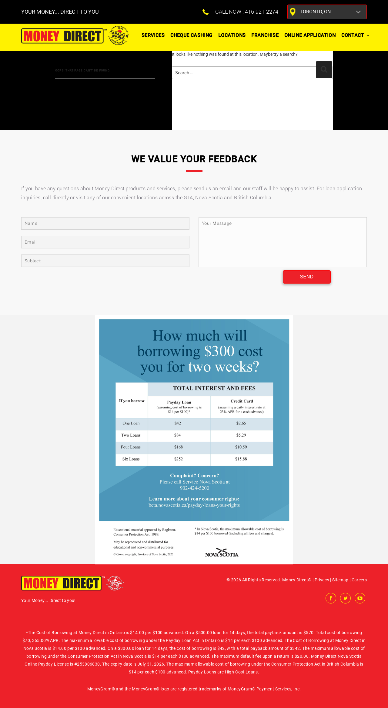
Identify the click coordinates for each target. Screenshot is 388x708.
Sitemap (340, 579)
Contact (355, 35)
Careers (359, 579)
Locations (232, 35)
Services (153, 35)
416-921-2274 (261, 11)
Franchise (265, 35)
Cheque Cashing (191, 35)
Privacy (322, 579)
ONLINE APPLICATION (310, 35)
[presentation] (239, 279)
